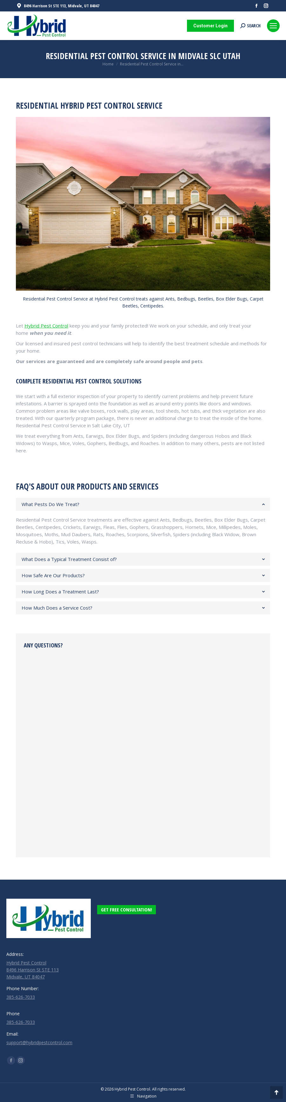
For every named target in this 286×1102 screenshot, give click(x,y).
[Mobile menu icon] (273, 25)
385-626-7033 (20, 997)
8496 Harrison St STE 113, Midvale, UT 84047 (57, 6)
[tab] (143, 504)
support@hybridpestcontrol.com (39, 1042)
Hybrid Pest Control (46, 325)
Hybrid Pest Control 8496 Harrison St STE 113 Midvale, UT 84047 (32, 970)
